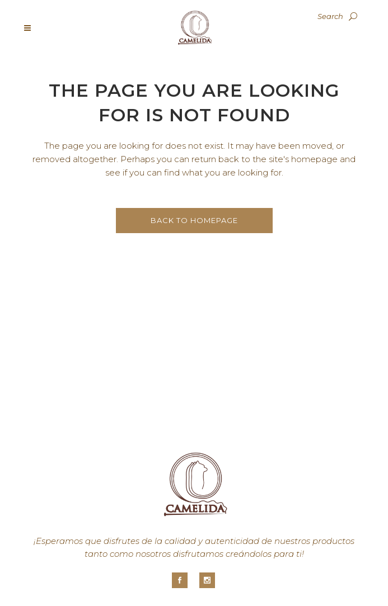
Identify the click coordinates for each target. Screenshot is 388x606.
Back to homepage (194, 220)
